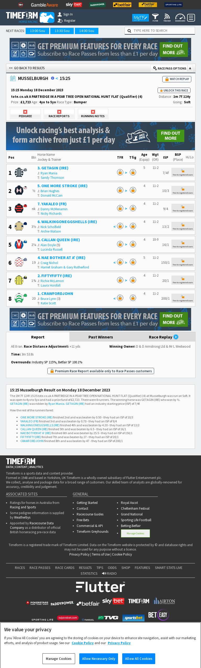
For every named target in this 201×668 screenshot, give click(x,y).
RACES (20, 567)
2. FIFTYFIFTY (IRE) (54, 275)
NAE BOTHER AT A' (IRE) (35, 433)
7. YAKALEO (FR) (52, 203)
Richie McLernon (52, 281)
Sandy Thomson (52, 177)
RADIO (109, 573)
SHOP (125, 567)
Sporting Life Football (136, 520)
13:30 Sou (62, 30)
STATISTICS (89, 573)
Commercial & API (90, 526)
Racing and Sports (23, 507)
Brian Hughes (50, 191)
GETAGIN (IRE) (19, 404)
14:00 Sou (86, 30)
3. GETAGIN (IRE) (53, 167)
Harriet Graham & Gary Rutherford (65, 267)
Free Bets (83, 520)
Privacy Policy (79, 554)
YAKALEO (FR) (29, 421)
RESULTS (85, 567)
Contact (82, 508)
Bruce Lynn (48, 299)
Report (37, 337)
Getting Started (87, 502)
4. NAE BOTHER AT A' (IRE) (61, 257)
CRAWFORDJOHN (32, 441)
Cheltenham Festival (135, 508)
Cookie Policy (122, 554)
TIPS (100, 567)
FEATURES (142, 567)
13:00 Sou (37, 30)
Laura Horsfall (50, 285)
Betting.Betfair (131, 526)
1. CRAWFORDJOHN (55, 293)
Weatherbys (22, 517)
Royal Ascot (129, 502)
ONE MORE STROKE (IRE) (36, 417)
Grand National (132, 514)
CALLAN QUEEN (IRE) (34, 429)
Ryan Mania (49, 173)
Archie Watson (51, 231)
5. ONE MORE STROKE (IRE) (62, 185)
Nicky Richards (51, 213)
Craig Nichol (49, 263)
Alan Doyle (48, 245)
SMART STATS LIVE (168, 567)
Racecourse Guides (90, 514)
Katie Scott (48, 303)
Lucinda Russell (52, 249)
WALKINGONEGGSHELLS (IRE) (40, 425)
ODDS (112, 567)
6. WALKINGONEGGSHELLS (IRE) (67, 221)
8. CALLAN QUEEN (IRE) (58, 239)
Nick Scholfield (51, 227)
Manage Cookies (135, 533)
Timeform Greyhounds (92, 531)
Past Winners (100, 337)
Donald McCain (52, 195)
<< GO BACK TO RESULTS (26, 68)
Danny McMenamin (54, 209)
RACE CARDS (65, 567)
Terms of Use (101, 554)
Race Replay (164, 337)
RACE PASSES (40, 567)
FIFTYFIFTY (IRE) (30, 437)
